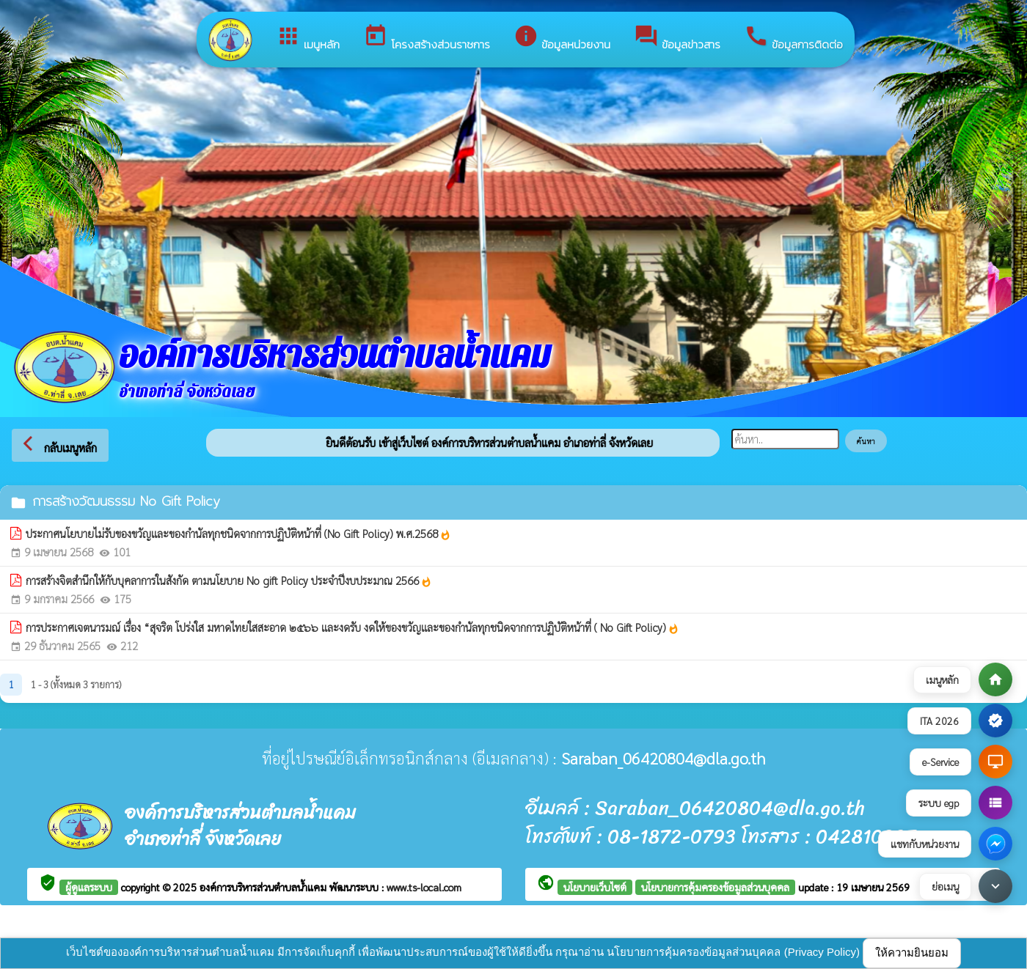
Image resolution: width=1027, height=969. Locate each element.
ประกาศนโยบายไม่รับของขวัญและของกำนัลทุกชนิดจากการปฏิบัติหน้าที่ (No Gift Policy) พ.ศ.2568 (238, 533)
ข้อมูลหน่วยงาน (562, 38)
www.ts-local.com (424, 887)
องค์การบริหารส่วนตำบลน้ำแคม (264, 887)
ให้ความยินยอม (912, 952)
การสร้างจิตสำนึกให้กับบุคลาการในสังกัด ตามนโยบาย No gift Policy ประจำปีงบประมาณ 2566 (229, 580)
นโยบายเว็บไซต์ (594, 887)
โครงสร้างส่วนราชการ (426, 38)
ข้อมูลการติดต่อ (793, 38)
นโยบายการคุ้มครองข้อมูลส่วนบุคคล (715, 887)
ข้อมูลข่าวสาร (677, 38)
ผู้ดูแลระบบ (88, 887)
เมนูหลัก (308, 38)
